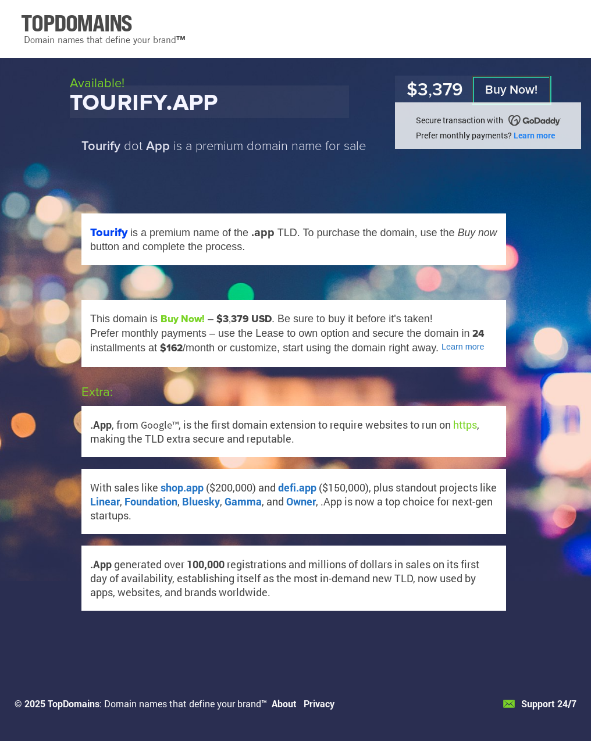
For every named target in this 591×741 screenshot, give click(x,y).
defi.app (297, 487)
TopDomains (73, 703)
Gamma (243, 501)
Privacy (319, 703)
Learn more (534, 135)
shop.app (182, 487)
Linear (105, 501)
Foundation (150, 501)
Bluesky (201, 501)
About (284, 703)
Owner (301, 501)
